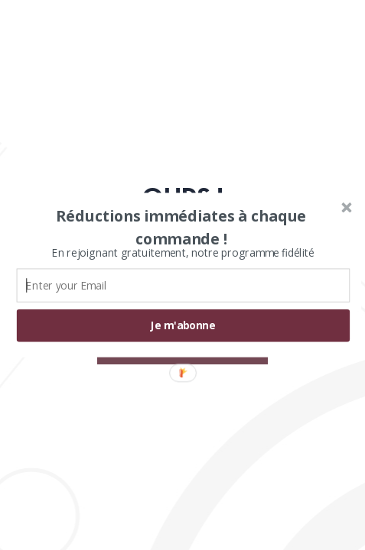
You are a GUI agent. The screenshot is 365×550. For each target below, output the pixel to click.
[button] (181, 227)
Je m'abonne (183, 326)
